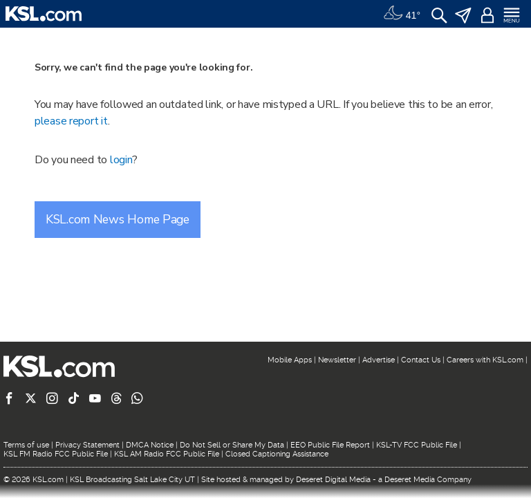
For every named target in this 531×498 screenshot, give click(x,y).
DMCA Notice (150, 445)
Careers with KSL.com (485, 360)
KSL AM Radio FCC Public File (166, 454)
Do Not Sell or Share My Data (232, 445)
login (121, 159)
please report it (71, 121)
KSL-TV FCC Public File (416, 445)
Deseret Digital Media (333, 479)
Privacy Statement (87, 445)
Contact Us (420, 360)
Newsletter (337, 360)
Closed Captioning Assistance (276, 454)
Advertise (378, 360)
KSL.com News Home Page (117, 219)
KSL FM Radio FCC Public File (55, 454)
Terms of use (26, 445)
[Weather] (401, 14)
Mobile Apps (290, 360)
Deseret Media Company (428, 479)
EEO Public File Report (330, 445)
